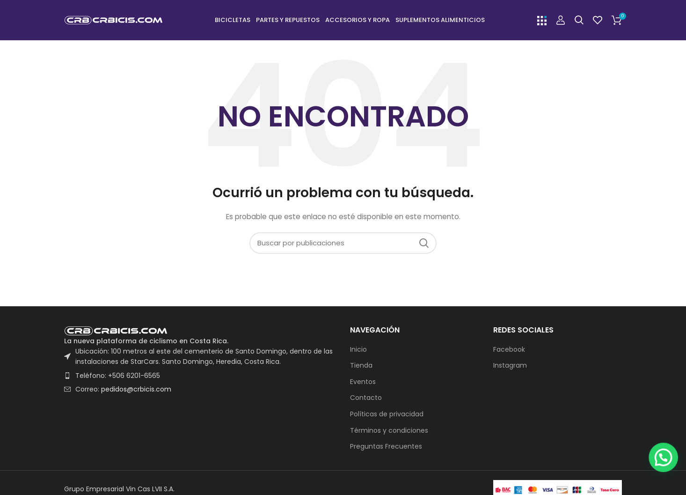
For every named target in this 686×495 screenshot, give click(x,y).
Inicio (358, 351)
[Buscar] (579, 21)
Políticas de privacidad (386, 416)
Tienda (361, 367)
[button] (665, 471)
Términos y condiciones (389, 432)
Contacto (366, 400)
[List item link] (200, 377)
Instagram (510, 367)
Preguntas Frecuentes (386, 448)
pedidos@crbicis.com (136, 391)
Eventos (363, 383)
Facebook (509, 351)
